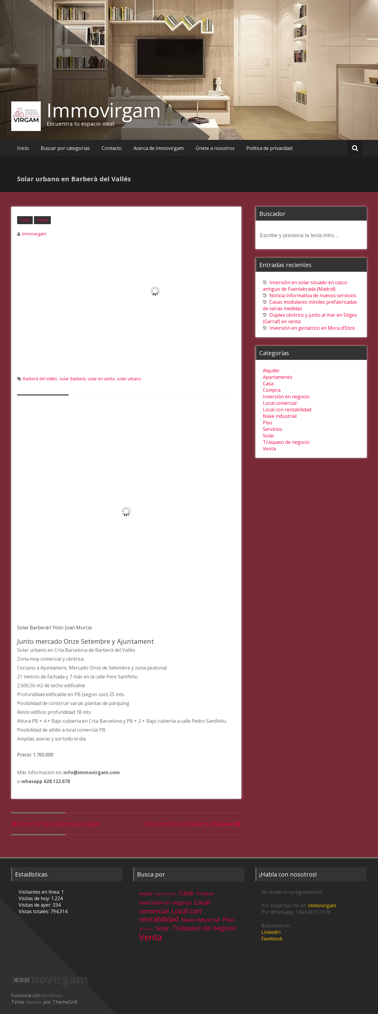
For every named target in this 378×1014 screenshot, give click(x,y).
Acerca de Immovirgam (158, 148)
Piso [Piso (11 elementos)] (228, 920)
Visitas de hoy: (35, 898)
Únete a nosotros (214, 148)
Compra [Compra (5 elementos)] (205, 893)
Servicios (272, 429)
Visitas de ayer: (36, 905)
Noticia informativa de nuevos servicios (312, 295)
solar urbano (129, 378)
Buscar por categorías (65, 148)
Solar (25, 220)
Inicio (23, 148)
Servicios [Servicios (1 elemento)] (146, 929)
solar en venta (101, 378)
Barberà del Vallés (40, 378)
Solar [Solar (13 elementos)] (162, 928)
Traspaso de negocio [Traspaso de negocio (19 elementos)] (204, 927)
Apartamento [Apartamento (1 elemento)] (166, 894)
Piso (267, 422)
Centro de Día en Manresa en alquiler (56, 824)
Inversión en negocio (286, 396)
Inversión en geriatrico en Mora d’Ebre (312, 328)
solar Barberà (72, 378)
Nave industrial (279, 416)
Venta (42, 220)
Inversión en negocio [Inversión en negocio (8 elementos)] (165, 902)
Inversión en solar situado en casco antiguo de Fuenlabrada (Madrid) (305, 285)
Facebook (272, 938)
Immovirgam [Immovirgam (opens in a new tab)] (322, 905)
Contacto (112, 148)
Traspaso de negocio (286, 442)
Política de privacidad (269, 148)
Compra (272, 390)
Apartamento (277, 377)
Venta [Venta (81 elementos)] (150, 937)
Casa (268, 383)
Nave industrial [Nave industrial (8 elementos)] (200, 919)
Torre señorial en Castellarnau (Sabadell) (192, 824)
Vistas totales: (34, 911)
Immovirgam (104, 110)
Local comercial (279, 403)
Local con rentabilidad (287, 409)
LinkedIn (271, 932)
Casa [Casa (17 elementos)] (186, 892)
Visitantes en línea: (40, 892)
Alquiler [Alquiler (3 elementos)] (146, 893)
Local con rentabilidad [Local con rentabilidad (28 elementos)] (170, 915)
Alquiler (271, 370)
